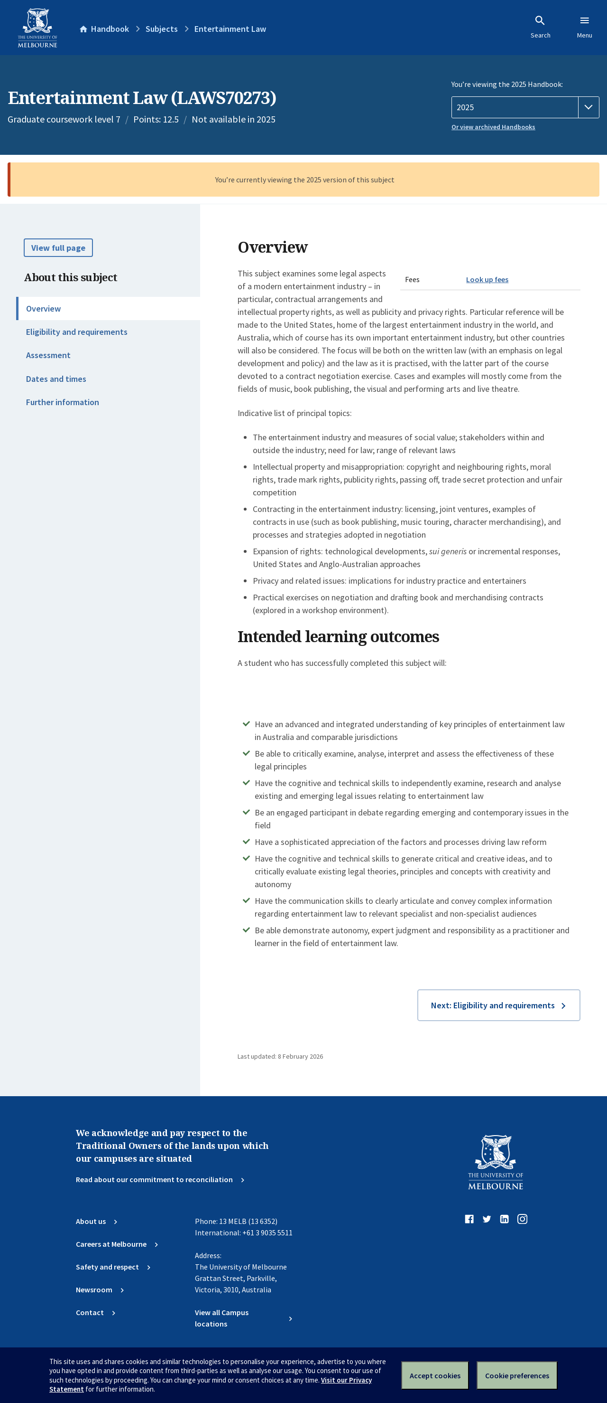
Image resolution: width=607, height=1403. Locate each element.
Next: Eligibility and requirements (493, 1005)
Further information (62, 402)
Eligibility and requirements (77, 331)
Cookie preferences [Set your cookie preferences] (517, 1375)
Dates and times (56, 378)
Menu (584, 27)
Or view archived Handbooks (493, 127)
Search (541, 27)
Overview (43, 308)
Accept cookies (435, 1375)
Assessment (48, 355)
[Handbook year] (525, 107)
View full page (58, 247)
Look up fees (487, 279)
